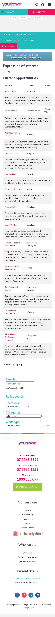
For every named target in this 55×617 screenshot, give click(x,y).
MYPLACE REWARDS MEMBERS (27, 578)
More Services (27, 527)
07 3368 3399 (27, 459)
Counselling (27, 514)
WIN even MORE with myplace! (27, 582)
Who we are (27, 544)
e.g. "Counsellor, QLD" (15, 388)
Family (27, 523)
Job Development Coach (13, 134)
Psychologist (10, 207)
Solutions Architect (13, 189)
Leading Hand (11, 174)
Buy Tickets (39, 12)
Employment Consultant (10, 312)
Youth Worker (11, 110)
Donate (10, 12)
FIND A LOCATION (29, 487)
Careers (7, 34)
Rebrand (27, 561)
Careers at (27, 557)
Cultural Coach (11, 153)
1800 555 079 (27, 479)
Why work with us (13, 40)
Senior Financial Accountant (12, 267)
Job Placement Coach (11, 288)
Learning (27, 510)
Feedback (18, 604)
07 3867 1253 (27, 469)
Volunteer (29, 40)
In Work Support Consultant (12, 244)
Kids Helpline (27, 533)
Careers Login (8, 46)
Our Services (27, 502)
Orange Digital (29, 607)
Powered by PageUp (12, 364)
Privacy (10, 604)
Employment (27, 519)
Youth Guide (10, 91)
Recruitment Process (25, 34)
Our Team (27, 553)
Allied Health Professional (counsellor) (10, 337)
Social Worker (11, 225)
